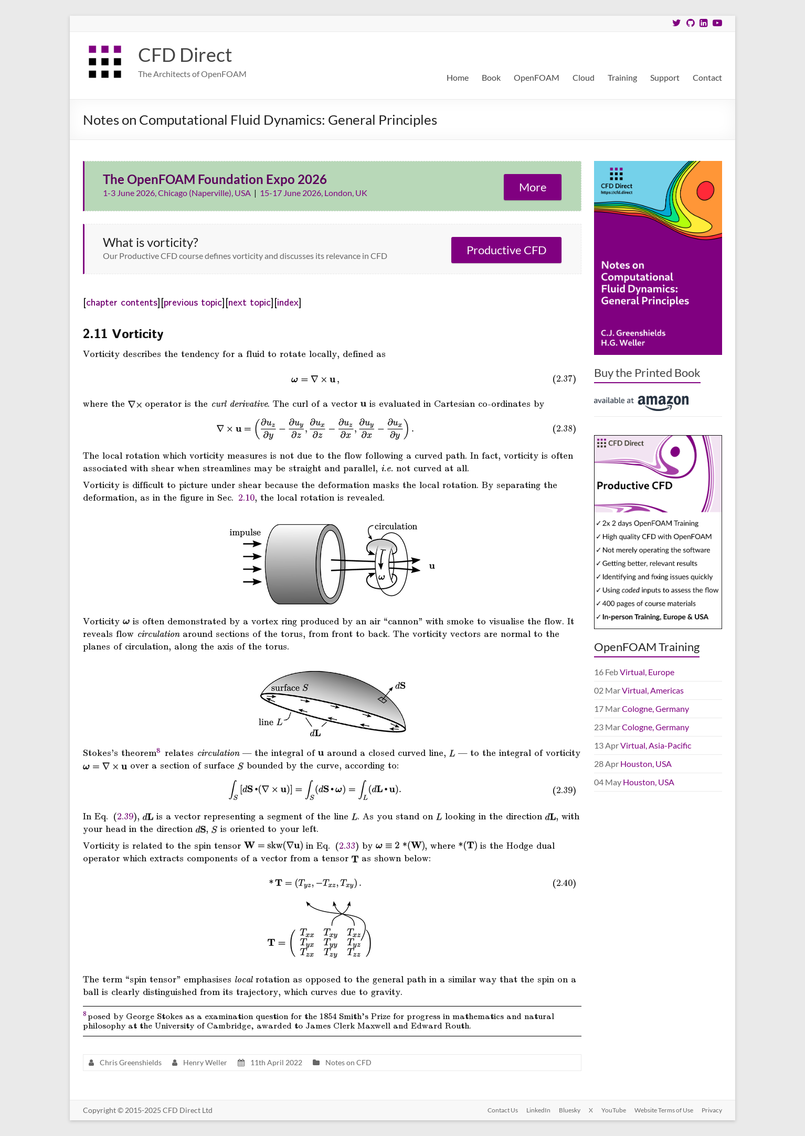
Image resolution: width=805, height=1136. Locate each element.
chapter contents (121, 301)
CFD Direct (185, 54)
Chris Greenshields (131, 1062)
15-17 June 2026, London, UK (313, 193)
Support (665, 77)
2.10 (246, 497)
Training (622, 77)
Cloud (584, 77)
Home (458, 77)
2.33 (347, 845)
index (288, 301)
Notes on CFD (348, 1062)
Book (491, 77)
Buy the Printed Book (647, 372)
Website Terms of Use (663, 1110)
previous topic (193, 301)
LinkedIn (538, 1110)
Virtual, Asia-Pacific (655, 745)
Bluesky (569, 1110)
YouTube (613, 1110)
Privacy (712, 1110)
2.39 (125, 815)
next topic (249, 301)
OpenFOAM (536, 77)
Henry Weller (205, 1062)
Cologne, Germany (655, 708)
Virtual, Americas (653, 690)
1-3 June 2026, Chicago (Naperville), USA (177, 193)
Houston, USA (646, 764)
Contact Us (503, 1110)
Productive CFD (507, 250)
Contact (707, 77)
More (533, 187)
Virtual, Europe (647, 672)
